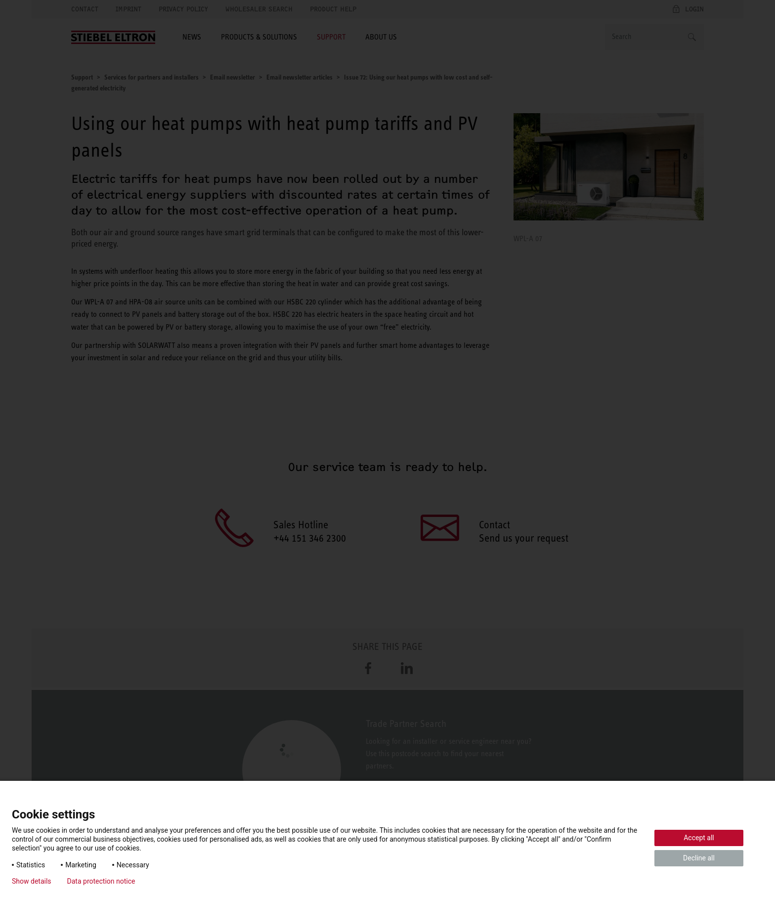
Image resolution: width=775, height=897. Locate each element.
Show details (31, 881)
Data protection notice (101, 881)
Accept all (699, 838)
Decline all (699, 858)
